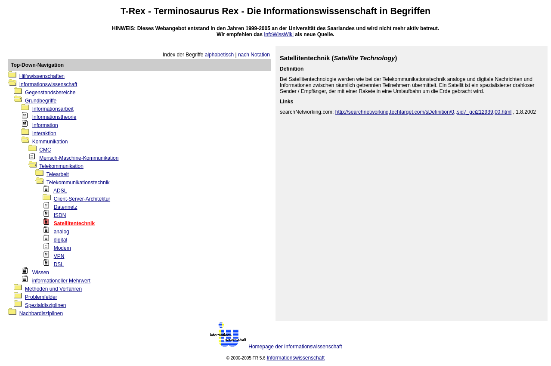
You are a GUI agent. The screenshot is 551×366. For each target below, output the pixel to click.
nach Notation (254, 55)
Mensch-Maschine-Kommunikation (78, 158)
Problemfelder (41, 297)
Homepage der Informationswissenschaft (295, 347)
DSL (59, 264)
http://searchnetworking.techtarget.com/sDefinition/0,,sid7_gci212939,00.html (423, 112)
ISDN (60, 215)
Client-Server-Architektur (82, 199)
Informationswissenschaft (320, 11)
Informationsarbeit (53, 109)
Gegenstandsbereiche (50, 93)
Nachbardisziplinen (41, 313)
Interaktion (44, 133)
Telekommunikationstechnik (78, 183)
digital (60, 240)
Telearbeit (57, 174)
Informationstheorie (54, 117)
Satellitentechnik (74, 223)
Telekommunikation (61, 166)
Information (45, 125)
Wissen (40, 273)
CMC (45, 150)
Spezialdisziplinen (45, 305)
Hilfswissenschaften (42, 76)
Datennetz (65, 207)
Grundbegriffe (40, 101)
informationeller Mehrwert (61, 281)
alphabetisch (219, 55)
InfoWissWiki (279, 34)
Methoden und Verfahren (53, 289)
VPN (59, 256)
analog (61, 232)
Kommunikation (50, 142)
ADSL (60, 191)
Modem (62, 248)
